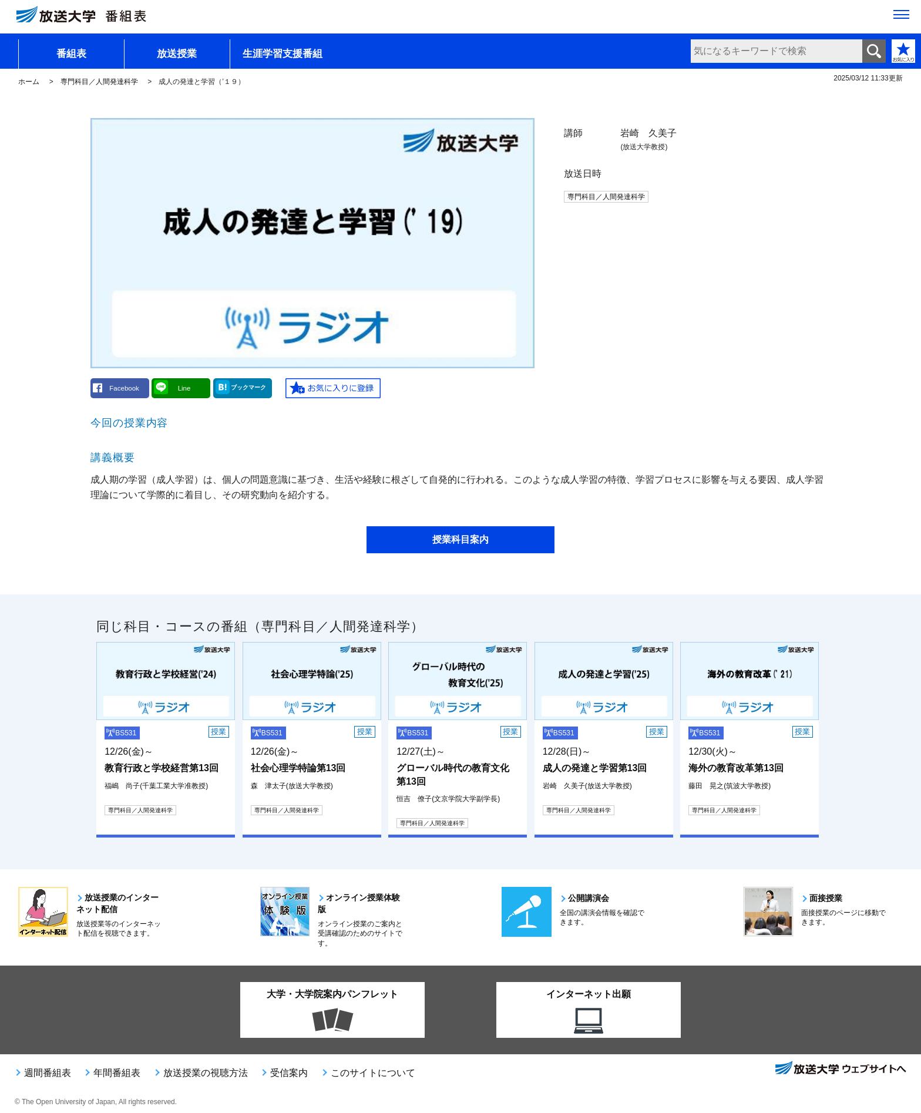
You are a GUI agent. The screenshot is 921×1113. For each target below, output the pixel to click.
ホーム (28, 82)
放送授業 (177, 53)
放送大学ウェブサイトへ (840, 1069)
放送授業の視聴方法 (205, 1073)
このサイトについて (373, 1073)
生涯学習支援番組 (282, 53)
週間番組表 (47, 1073)
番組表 (71, 53)
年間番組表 (116, 1073)
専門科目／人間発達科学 (99, 82)
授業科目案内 (460, 539)
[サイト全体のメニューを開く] (901, 18)
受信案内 (289, 1073)
